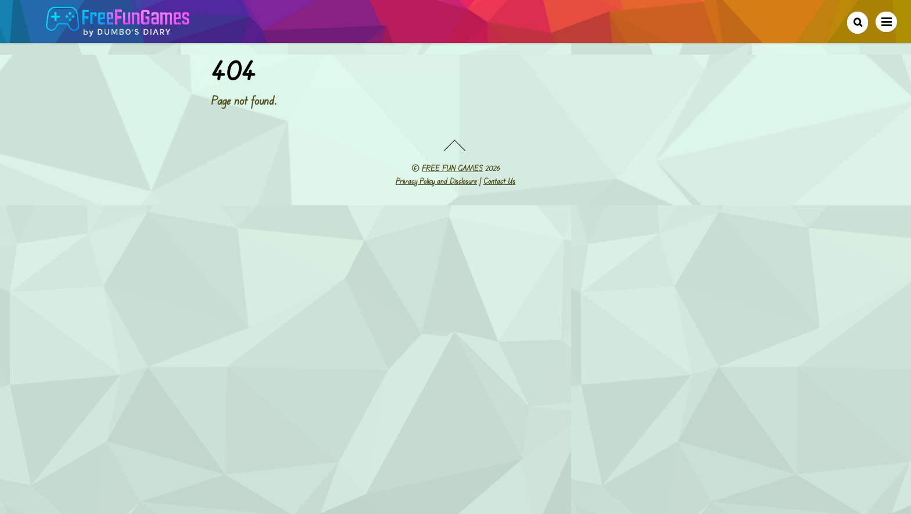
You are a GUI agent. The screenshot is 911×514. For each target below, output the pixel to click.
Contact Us (499, 180)
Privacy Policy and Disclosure (436, 180)
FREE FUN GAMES (452, 168)
